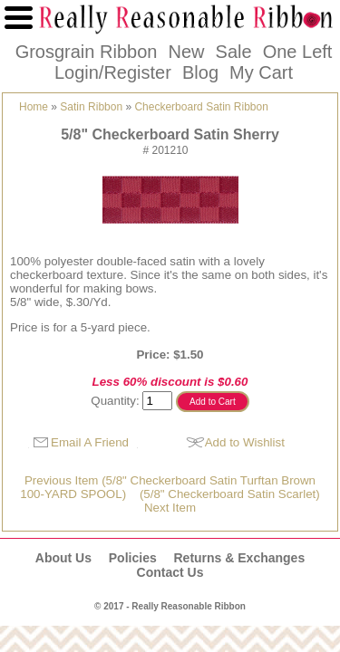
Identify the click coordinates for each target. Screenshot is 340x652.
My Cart (261, 72)
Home (33, 107)
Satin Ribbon (91, 107)
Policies (133, 558)
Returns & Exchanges (239, 558)
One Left (298, 52)
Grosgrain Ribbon (86, 52)
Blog (200, 72)
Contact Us (170, 572)
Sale (234, 52)
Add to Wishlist (245, 442)
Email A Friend (90, 442)
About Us (63, 558)
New (186, 52)
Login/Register (112, 72)
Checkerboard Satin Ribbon (200, 107)
